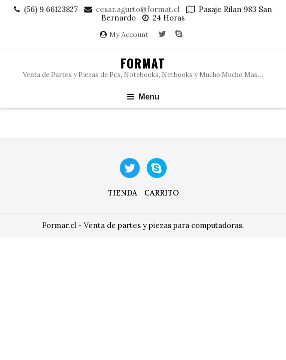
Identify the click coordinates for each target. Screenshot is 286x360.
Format (143, 63)
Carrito (161, 193)
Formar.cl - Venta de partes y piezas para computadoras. (143, 225)
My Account (128, 34)
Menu (143, 96)
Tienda (122, 193)
